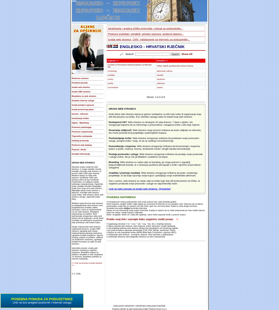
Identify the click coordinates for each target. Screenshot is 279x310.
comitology (112, 71)
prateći (160, 87)
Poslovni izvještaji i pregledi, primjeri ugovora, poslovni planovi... (146, 33)
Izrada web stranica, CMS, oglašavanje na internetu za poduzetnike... (149, 39)
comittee (111, 75)
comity (110, 79)
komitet (160, 75)
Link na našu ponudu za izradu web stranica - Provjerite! (140, 189)
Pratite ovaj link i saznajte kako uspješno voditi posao (140, 219)
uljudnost (161, 79)
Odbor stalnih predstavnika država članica (175, 66)
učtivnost (161, 83)
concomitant (113, 87)
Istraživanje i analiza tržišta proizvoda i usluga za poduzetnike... (145, 28)
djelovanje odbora (164, 71)
